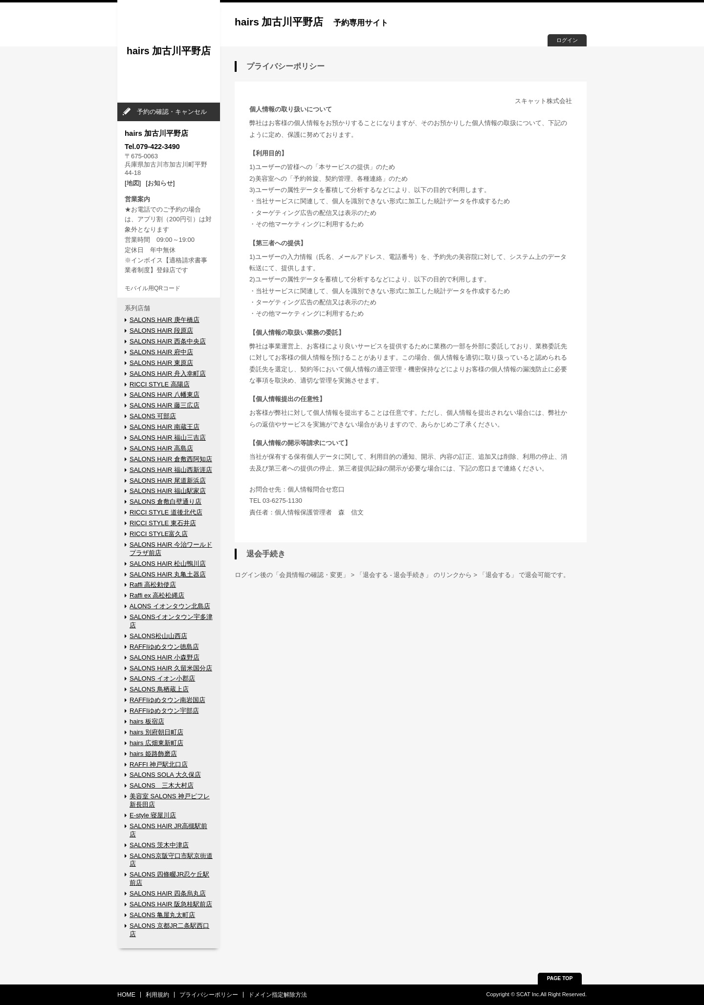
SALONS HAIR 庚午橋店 (164, 319)
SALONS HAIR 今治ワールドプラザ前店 (171, 548)
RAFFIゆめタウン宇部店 (164, 710)
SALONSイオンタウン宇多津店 (171, 621)
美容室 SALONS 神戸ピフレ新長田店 (170, 800)
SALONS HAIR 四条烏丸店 (168, 893)
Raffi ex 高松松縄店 (157, 595)
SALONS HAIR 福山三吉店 (168, 437)
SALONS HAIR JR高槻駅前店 (168, 830)
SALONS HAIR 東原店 (161, 362)
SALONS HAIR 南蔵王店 (164, 426)
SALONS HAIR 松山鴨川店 (168, 563)
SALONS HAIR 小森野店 (164, 657)
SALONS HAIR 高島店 (161, 448)
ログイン (567, 40)
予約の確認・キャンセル (172, 111)
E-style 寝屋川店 (153, 815)
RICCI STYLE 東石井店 (163, 523)
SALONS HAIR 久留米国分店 (171, 668)
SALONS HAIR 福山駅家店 (168, 490)
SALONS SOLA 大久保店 (165, 774)
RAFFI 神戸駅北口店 (159, 764)
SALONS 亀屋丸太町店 (162, 915)
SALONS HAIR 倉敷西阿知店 (171, 459)
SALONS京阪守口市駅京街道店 (171, 860)
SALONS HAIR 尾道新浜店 (168, 480)
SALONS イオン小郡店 (162, 678)
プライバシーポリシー (208, 994)
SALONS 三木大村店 (162, 785)
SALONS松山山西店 (158, 636)
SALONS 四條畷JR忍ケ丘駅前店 (169, 878)
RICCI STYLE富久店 (159, 533)
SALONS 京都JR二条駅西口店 (169, 930)
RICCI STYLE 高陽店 (160, 384)
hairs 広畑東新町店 (156, 743)
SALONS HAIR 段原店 (161, 330)
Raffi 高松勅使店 (153, 584)
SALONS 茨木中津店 (159, 845)
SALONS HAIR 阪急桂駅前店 (171, 904)
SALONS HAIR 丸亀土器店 (168, 574)
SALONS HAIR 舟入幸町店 (168, 373)
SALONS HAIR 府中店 (161, 352)
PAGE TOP (560, 978)
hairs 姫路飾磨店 (153, 753)
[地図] (133, 183)
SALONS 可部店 (153, 416)
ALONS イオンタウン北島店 (170, 606)
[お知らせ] (160, 183)
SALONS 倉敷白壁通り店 (165, 501)
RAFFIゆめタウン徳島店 (164, 646)
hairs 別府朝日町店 (156, 732)
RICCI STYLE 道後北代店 (166, 512)
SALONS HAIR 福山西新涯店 (171, 469)
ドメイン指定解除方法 (277, 994)
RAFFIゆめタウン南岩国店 (167, 700)
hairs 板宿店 (147, 721)
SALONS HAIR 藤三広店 (164, 405)
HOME (126, 994)
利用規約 (157, 994)
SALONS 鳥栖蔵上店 (159, 689)
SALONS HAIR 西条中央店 (168, 341)
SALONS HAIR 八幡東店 (164, 394)
